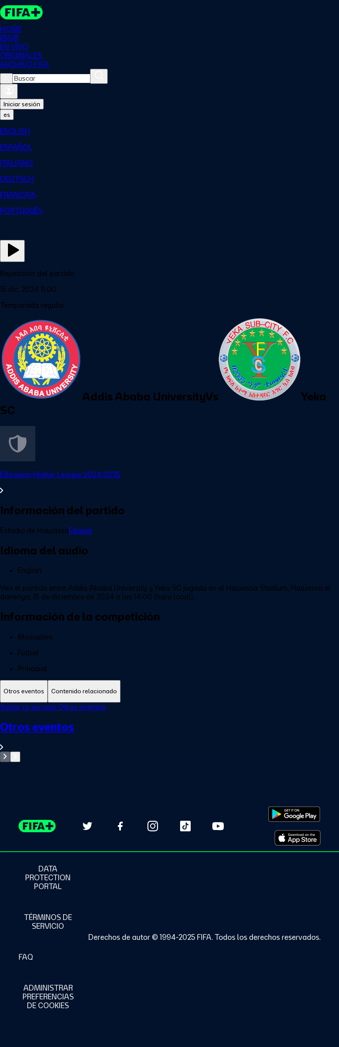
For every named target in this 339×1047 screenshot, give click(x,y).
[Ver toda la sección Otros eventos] (169, 736)
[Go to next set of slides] (15, 757)
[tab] (24, 691)
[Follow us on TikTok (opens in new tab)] (185, 826)
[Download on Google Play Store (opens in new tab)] (294, 814)
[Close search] (6, 78)
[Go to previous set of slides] (5, 757)
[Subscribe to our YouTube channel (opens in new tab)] (218, 826)
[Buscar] (99, 76)
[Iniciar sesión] (9, 91)
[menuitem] (169, 131)
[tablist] (169, 691)
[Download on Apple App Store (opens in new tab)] (297, 838)
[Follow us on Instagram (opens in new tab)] (152, 826)
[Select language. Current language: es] (7, 114)
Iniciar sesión (22, 104)
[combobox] (51, 78)
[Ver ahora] (12, 251)
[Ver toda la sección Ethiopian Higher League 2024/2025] (169, 482)
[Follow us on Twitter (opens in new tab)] (87, 826)
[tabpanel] (169, 732)
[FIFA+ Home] (21, 12)
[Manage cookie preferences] (48, 997)
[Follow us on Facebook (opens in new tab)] (120, 826)
